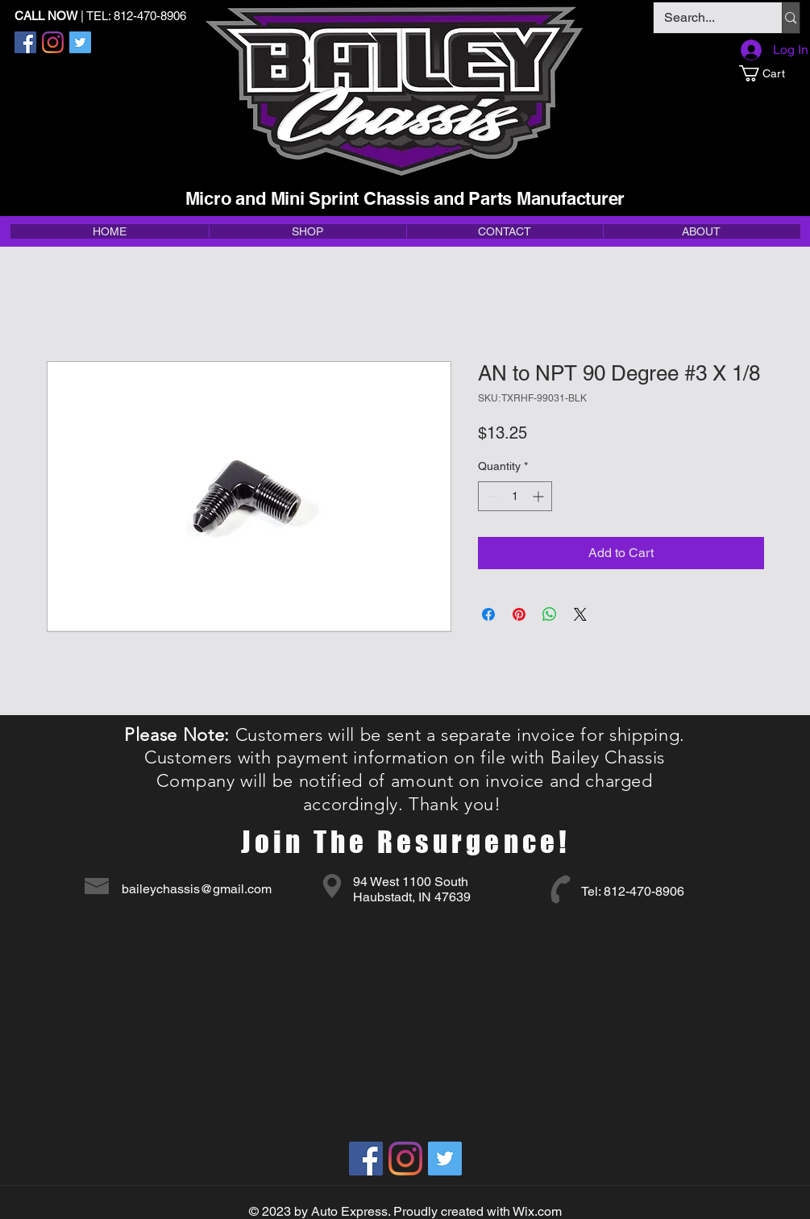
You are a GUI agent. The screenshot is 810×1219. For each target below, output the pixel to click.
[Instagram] (53, 42)
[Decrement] (490, 496)
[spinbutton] (515, 496)
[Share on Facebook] (488, 614)
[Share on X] (580, 614)
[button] (769, 73)
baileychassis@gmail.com (197, 889)
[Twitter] (80, 42)
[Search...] (706, 17)
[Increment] (540, 496)
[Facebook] (25, 42)
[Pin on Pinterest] (519, 614)
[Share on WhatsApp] (549, 614)
